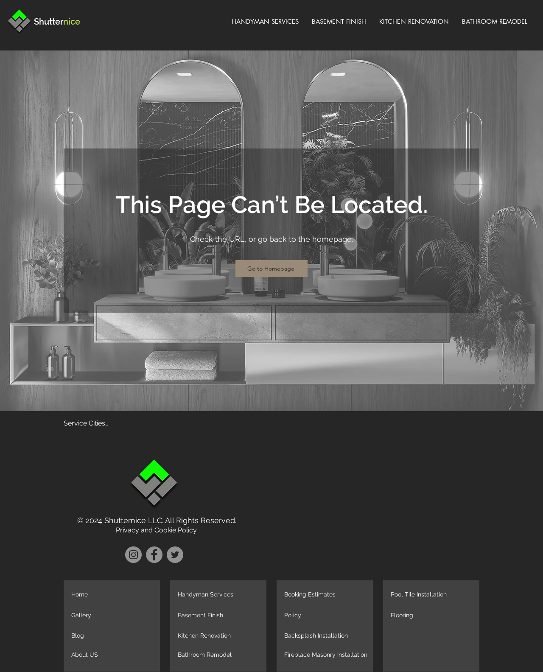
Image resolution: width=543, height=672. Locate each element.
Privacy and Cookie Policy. (157, 530)
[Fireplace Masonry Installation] (327, 655)
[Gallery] (114, 615)
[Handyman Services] (220, 594)
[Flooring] (433, 615)
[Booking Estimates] (327, 594)
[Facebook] (154, 554)
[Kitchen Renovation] (220, 635)
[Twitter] (175, 554)
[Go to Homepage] (271, 268)
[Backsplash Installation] (327, 635)
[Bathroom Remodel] (220, 655)
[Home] (114, 594)
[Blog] (114, 635)
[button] (433, 655)
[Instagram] (133, 554)
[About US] (114, 655)
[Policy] (327, 615)
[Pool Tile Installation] (433, 594)
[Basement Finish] (220, 615)
